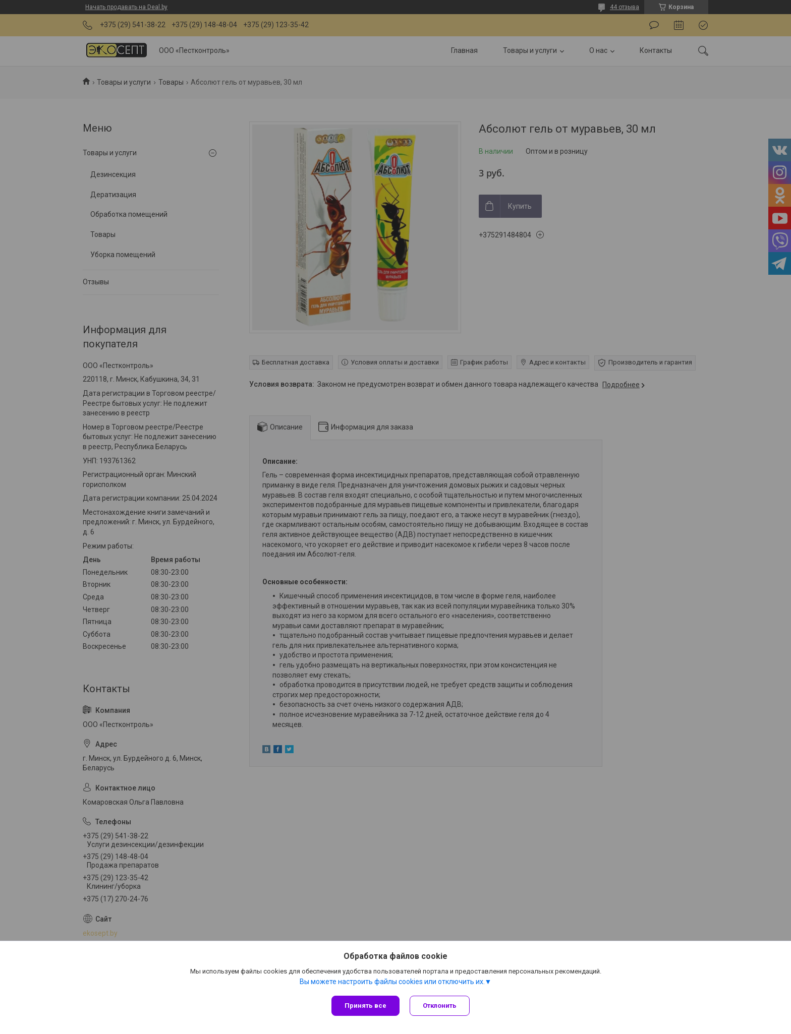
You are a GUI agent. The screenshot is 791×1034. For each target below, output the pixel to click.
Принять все (365, 1005)
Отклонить (440, 1005)
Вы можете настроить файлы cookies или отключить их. (392, 982)
